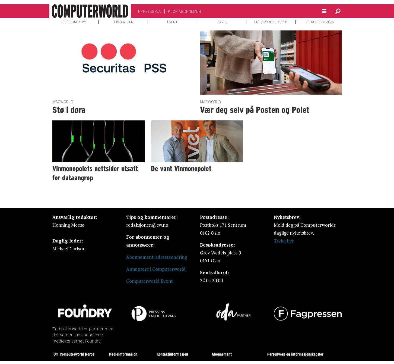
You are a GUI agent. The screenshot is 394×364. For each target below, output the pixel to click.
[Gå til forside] (90, 11)
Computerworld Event (149, 281)
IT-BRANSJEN (123, 22)
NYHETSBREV (149, 11)
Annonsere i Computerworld (156, 269)
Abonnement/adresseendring (156, 257)
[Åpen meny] (324, 11)
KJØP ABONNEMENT (185, 11)
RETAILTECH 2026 (320, 22)
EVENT (172, 22)
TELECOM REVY (74, 22)
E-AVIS (221, 22)
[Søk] (338, 11)
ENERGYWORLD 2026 (270, 22)
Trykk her (284, 241)
